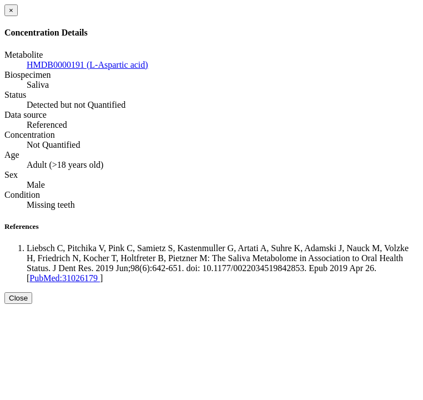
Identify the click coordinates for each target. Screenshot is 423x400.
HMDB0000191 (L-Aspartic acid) (87, 64)
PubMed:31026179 (64, 278)
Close (18, 298)
